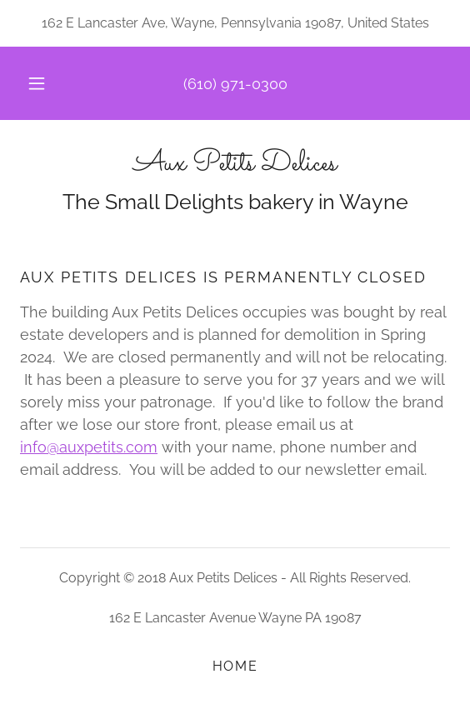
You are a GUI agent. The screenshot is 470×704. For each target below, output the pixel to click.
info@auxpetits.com (89, 447)
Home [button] (235, 666)
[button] (39, 83)
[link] (235, 164)
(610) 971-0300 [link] (235, 83)
